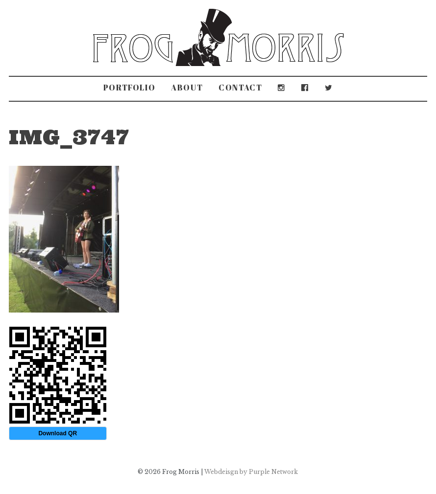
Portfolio (129, 87)
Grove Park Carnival (147, 125)
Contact (240, 87)
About (187, 87)
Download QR (57, 433)
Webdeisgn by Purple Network (251, 471)
